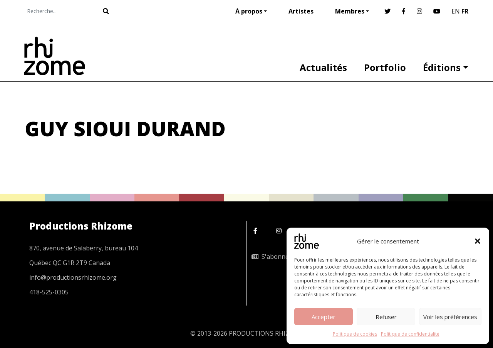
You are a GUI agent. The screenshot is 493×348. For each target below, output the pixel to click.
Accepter (323, 317)
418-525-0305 (49, 292)
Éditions (442, 67)
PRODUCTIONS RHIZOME (266, 333)
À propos (248, 11)
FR (464, 11)
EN (455, 11)
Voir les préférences (450, 317)
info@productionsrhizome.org (73, 277)
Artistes (301, 11)
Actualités (323, 67)
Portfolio (385, 67)
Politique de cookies (355, 334)
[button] (477, 241)
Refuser (386, 317)
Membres (349, 11)
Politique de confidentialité (410, 334)
